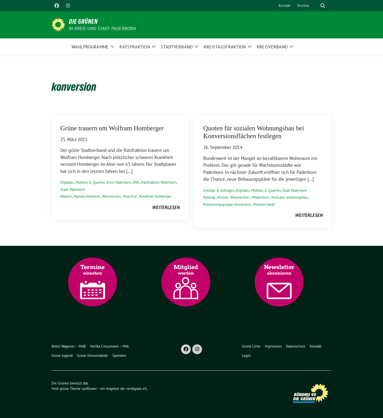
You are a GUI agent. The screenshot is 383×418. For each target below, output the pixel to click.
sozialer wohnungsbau (290, 197)
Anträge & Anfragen (218, 190)
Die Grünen (83, 21)
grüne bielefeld (88, 196)
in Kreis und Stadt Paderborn (102, 28)
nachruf (131, 196)
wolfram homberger (156, 196)
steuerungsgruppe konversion (228, 204)
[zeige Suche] (323, 6)
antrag (210, 197)
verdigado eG (136, 388)
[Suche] (316, 6)
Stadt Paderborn (72, 189)
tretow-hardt (265, 204)
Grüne (223, 197)
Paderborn (261, 197)
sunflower (89, 388)
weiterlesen (166, 207)
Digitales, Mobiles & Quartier (82, 182)
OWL (136, 182)
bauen (67, 196)
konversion (112, 196)
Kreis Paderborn (118, 182)
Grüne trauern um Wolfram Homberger (112, 128)
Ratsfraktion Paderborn (158, 182)
